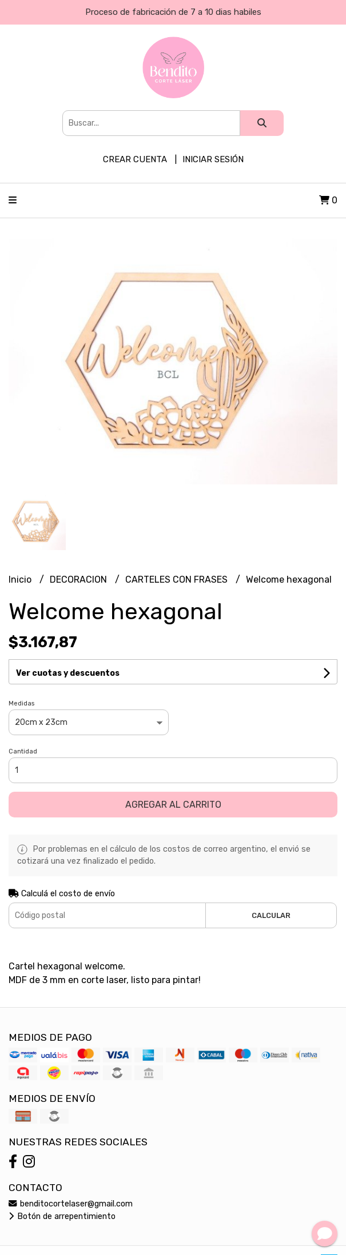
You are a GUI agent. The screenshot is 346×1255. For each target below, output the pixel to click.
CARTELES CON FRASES (177, 579)
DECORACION (79, 579)
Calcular (271, 915)
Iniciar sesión (213, 159)
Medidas (21, 703)
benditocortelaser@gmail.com (71, 1204)
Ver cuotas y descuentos (68, 673)
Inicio (21, 579)
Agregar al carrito (173, 804)
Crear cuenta (135, 159)
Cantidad (23, 751)
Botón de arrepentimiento (62, 1216)
